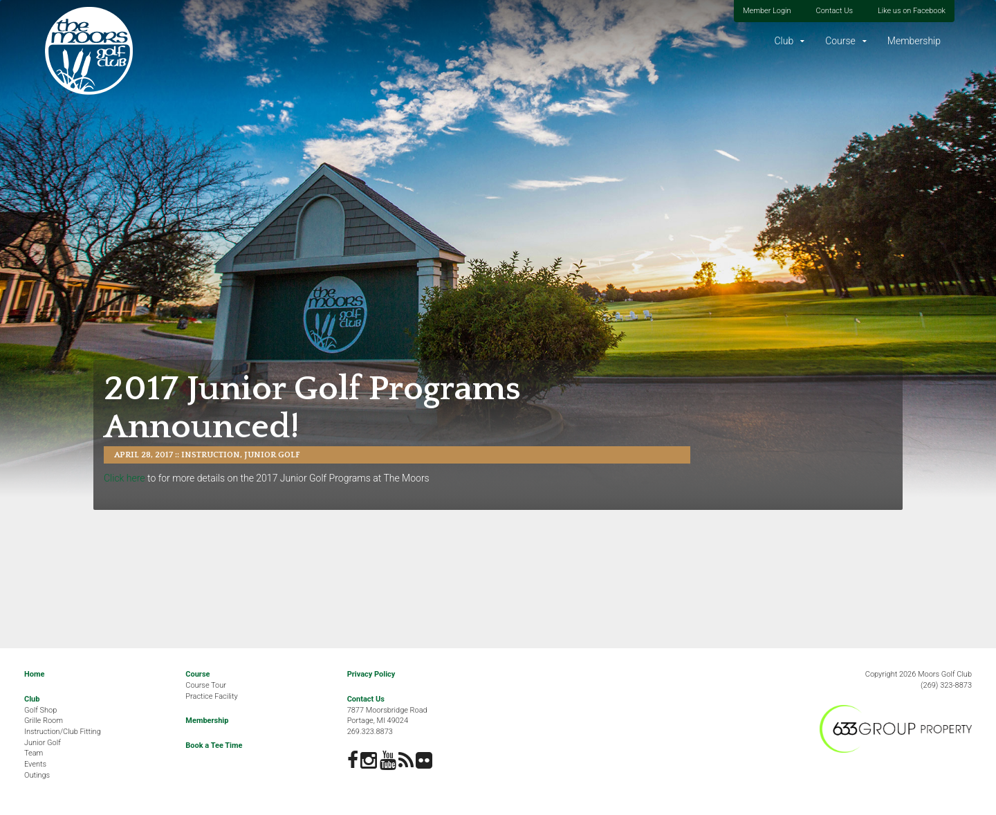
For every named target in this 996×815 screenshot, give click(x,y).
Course (840, 40)
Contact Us (834, 10)
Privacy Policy (371, 674)
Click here (124, 478)
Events (35, 764)
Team (33, 753)
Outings (37, 775)
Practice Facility (211, 696)
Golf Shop (40, 710)
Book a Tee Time (213, 745)
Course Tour (205, 685)
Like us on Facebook (912, 10)
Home (34, 674)
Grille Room (43, 720)
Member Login (767, 10)
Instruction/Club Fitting (62, 731)
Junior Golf (272, 454)
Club (783, 40)
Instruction (210, 454)
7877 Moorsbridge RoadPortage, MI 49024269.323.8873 (387, 721)
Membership (914, 40)
